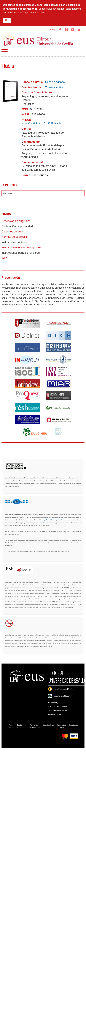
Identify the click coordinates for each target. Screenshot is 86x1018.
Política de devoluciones (34, 726)
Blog (52, 29)
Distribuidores (48, 725)
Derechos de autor (13, 231)
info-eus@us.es (54, 714)
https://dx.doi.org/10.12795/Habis (41, 123)
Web (4, 258)
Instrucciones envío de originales (21, 247)
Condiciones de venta (21, 726)
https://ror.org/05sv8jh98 (63, 696)
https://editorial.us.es (49, 520)
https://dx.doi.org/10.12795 (64, 689)
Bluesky (66, 29)
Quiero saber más (35, 12)
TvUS (72, 29)
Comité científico (55, 87)
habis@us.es (40, 175)
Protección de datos (61, 726)
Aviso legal (11, 726)
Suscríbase (73, 725)
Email (79, 29)
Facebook (60, 29)
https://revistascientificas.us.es (66, 520)
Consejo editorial (55, 82)
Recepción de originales (16, 221)
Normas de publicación (15, 236)
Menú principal (5, 51)
